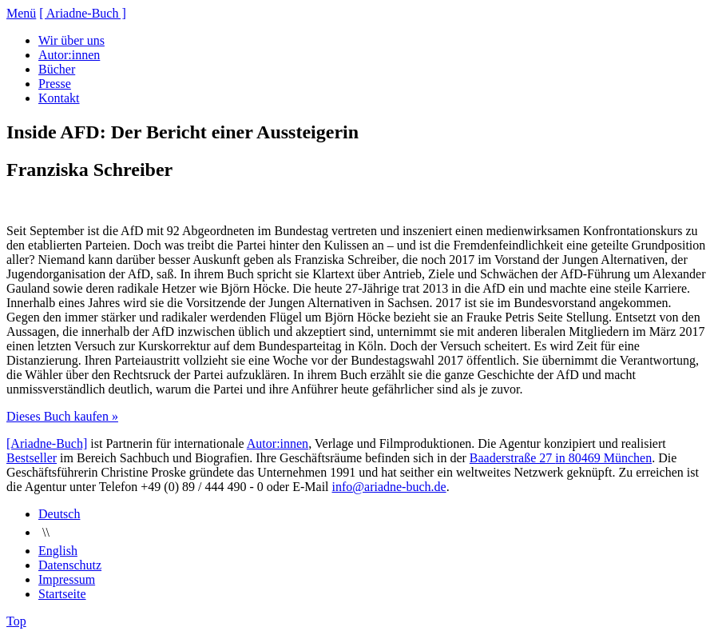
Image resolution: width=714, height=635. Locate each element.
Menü (21, 13)
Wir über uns (71, 40)
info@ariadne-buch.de (389, 486)
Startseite (62, 594)
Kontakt (59, 98)
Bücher (56, 69)
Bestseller (31, 458)
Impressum (66, 579)
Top (16, 621)
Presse (54, 83)
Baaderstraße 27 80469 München (561, 458)
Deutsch (59, 514)
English (57, 550)
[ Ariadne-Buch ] (82, 13)
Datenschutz (69, 565)
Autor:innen (69, 55)
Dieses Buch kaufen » (62, 416)
